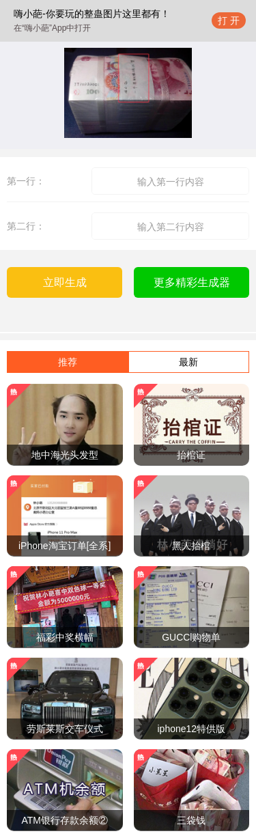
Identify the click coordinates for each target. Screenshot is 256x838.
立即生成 (65, 282)
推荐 (67, 362)
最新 (188, 362)
